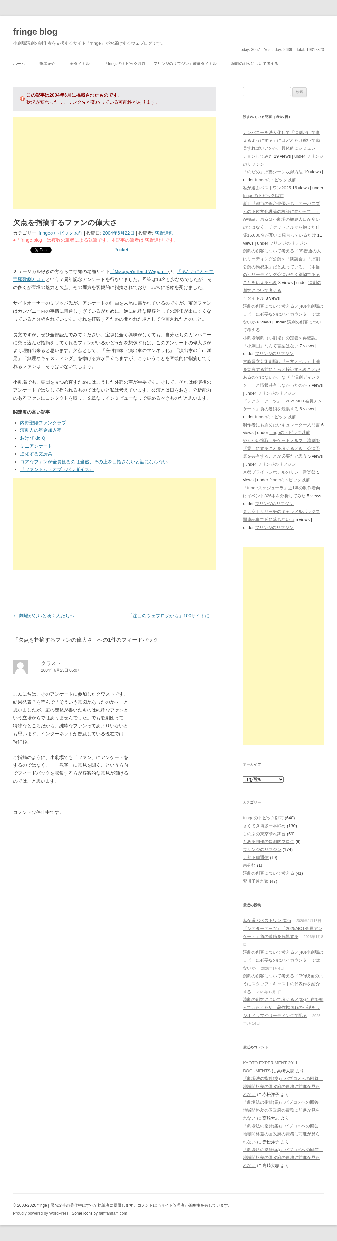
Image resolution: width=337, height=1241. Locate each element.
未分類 (249, 865)
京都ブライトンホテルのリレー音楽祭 (279, 472)
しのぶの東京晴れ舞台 (264, 833)
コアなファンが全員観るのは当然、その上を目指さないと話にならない (94, 461)
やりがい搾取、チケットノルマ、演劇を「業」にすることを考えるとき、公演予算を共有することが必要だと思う (281, 448)
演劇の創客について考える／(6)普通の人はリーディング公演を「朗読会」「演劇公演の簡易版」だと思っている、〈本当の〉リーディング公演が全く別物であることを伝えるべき (282, 266)
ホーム (19, 63)
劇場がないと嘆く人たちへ (43, 615)
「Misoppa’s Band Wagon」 (139, 271)
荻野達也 (164, 233)
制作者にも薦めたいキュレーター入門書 (281, 424)
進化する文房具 (36, 453)
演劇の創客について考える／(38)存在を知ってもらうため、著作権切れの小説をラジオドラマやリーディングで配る (283, 1007)
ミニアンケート (36, 446)
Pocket (121, 249)
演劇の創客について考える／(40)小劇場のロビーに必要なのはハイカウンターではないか (283, 314)
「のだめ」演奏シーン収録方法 (273, 171)
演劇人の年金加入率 (41, 430)
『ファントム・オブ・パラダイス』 (57, 469)
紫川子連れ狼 (256, 881)
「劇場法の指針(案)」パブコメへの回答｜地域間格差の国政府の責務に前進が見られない (283, 1086)
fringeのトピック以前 (61, 233)
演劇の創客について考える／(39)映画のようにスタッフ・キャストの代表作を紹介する (283, 983)
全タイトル (80, 63)
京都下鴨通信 (256, 857)
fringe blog (35, 32)
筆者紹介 (47, 63)
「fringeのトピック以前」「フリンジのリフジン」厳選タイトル (160, 63)
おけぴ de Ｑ (33, 438)
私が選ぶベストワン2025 (267, 187)
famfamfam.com (113, 1213)
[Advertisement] (114, 163)
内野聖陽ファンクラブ (43, 422)
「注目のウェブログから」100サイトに (171, 615)
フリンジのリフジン (288, 243)
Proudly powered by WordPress (41, 1213)
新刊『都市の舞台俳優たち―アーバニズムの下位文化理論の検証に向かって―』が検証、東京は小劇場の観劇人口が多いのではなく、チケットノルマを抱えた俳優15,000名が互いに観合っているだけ (281, 219)
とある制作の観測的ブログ (268, 841)
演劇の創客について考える (254, 63)
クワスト (51, 663)
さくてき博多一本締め (264, 825)
